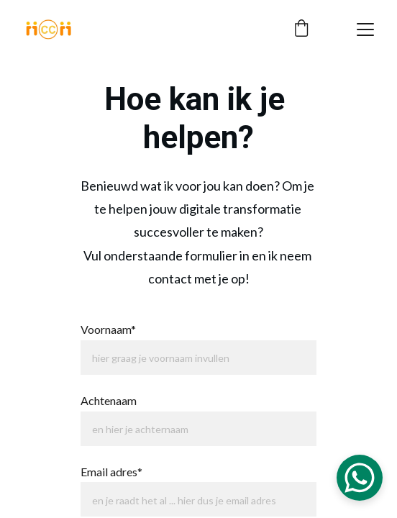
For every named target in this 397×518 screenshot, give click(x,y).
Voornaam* (108, 329)
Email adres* (111, 471)
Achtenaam (109, 400)
